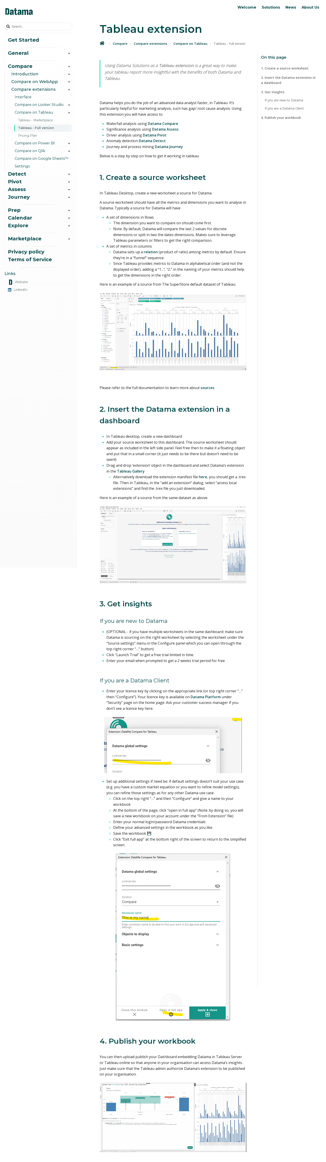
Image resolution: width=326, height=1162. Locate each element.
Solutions (271, 7)
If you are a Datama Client (284, 108)
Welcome (246, 7)
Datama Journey (169, 146)
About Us (310, 7)
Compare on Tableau (190, 43)
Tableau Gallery (131, 471)
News (290, 7)
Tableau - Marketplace (35, 120)
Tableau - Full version (36, 128)
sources (207, 387)
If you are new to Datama (284, 100)
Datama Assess (165, 129)
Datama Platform (206, 696)
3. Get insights (272, 92)
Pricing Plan (27, 136)
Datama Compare (163, 123)
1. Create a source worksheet (285, 68)
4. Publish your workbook (281, 117)
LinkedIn (17, 290)
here (203, 476)
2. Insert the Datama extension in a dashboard (288, 80)
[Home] (102, 43)
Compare (120, 43)
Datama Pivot (155, 135)
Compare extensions (150, 43)
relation (151, 251)
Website (18, 282)
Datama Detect (152, 140)
